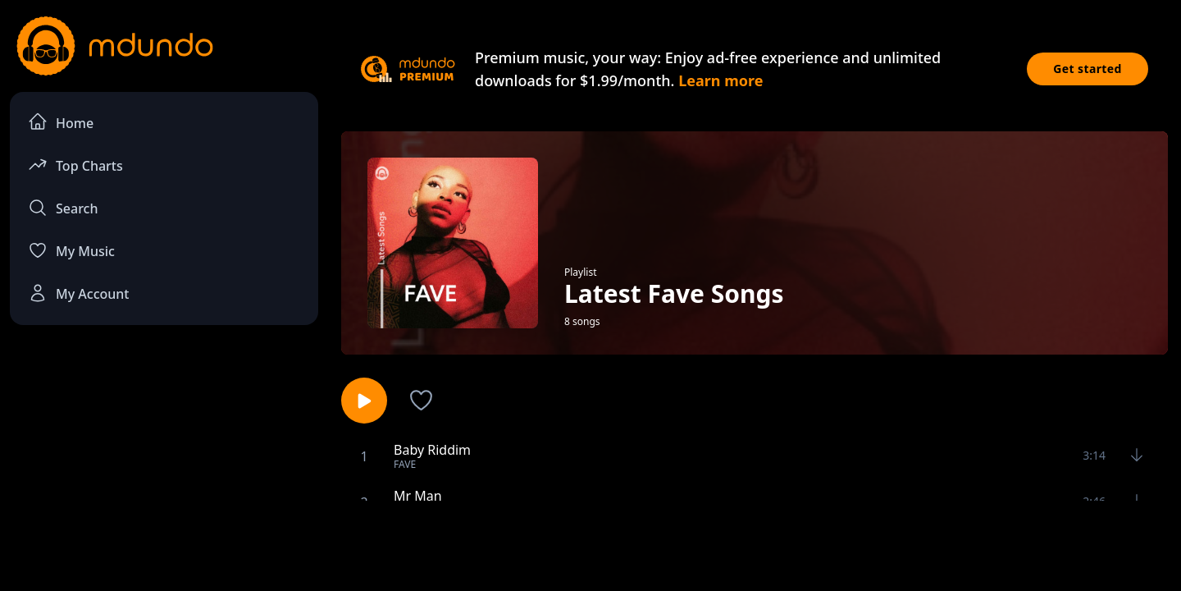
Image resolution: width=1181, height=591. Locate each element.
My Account (78, 293)
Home (60, 122)
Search (63, 208)
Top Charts (75, 164)
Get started (1087, 68)
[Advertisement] (590, 544)
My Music (71, 250)
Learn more (720, 80)
